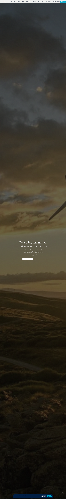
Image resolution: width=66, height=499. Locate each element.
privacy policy (34, 496)
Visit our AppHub (48, 1)
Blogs (39, 1)
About (42, 1)
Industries (19, 1)
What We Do (13, 1)
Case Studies (28, 1)
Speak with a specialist (39, 259)
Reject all (43, 496)
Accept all (49, 496)
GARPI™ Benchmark (56, 1)
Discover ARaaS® (27, 259)
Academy (34, 1)
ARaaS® (23, 1)
